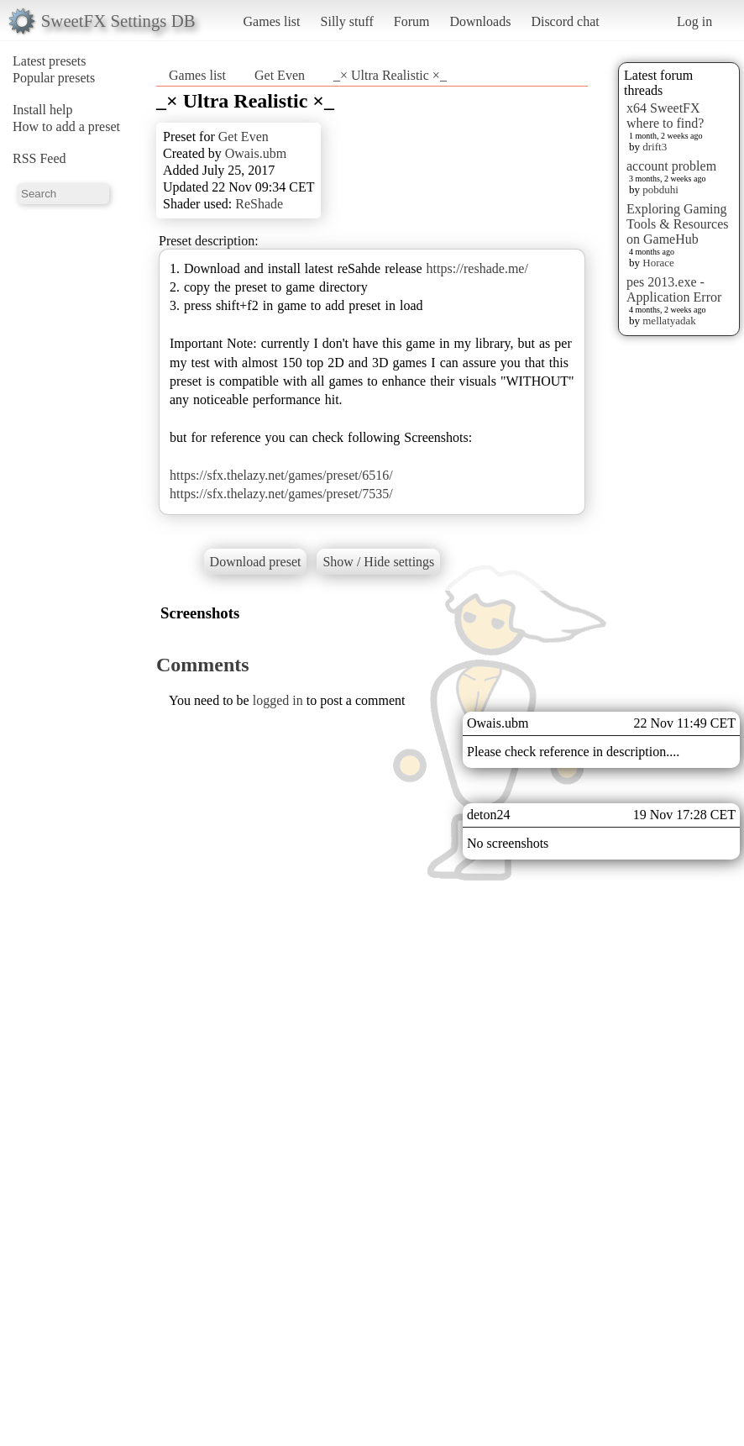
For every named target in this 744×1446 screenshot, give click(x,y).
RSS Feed (39, 158)
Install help (43, 110)
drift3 (654, 146)
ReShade (259, 204)
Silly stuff (347, 21)
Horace (658, 262)
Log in (694, 21)
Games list (272, 21)
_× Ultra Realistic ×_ (390, 75)
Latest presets (49, 61)
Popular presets (54, 78)
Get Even (279, 75)
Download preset (255, 562)
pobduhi (660, 189)
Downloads (480, 21)
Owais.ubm (255, 153)
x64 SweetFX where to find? (665, 115)
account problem (671, 166)
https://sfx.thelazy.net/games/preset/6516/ (281, 475)
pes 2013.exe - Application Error (673, 289)
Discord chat (565, 21)
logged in (278, 700)
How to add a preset (66, 126)
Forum (412, 21)
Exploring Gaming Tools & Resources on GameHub (677, 224)
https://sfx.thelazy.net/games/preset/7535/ (281, 493)
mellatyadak (669, 320)
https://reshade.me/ (477, 268)
